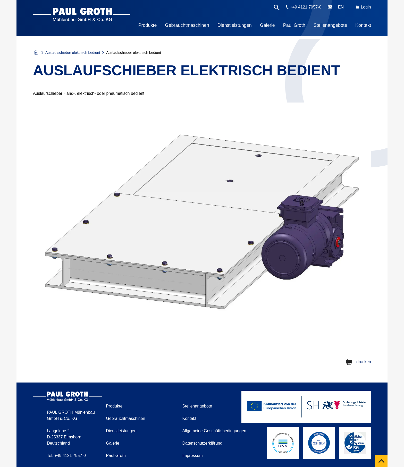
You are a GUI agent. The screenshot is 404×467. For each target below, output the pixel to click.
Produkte (147, 25)
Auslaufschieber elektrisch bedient (72, 52)
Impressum (192, 455)
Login (363, 7)
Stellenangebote (330, 25)
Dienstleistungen (234, 25)
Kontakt (363, 25)
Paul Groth (294, 25)
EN (341, 7)
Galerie (267, 25)
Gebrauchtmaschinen (187, 25)
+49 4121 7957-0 (305, 7)
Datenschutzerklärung (202, 443)
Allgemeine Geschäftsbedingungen (214, 431)
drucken (363, 362)
